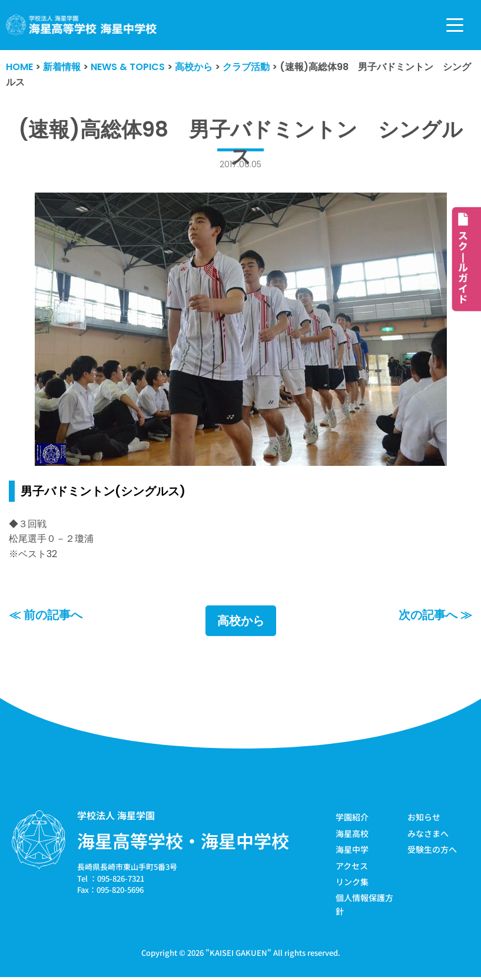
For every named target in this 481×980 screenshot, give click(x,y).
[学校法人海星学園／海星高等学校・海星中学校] (81, 25)
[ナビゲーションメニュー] (454, 25)
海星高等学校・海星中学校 (183, 840)
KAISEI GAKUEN (238, 952)
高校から (240, 620)
